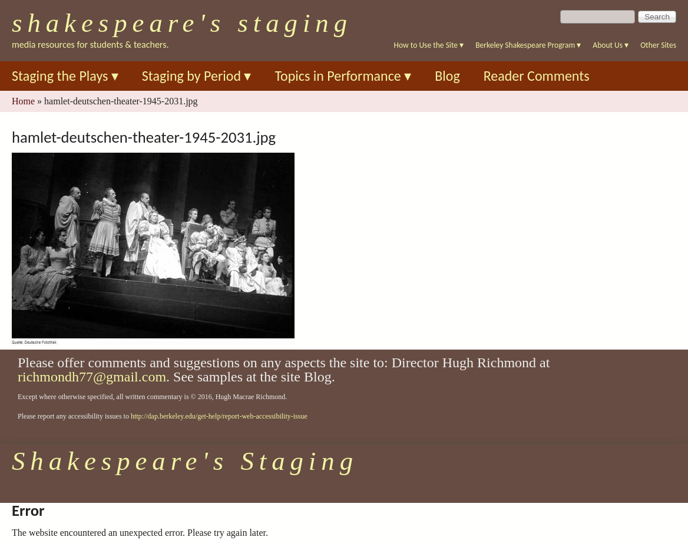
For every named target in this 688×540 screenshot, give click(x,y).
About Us (611, 45)
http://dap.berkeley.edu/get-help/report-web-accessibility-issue (219, 416)
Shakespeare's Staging (182, 23)
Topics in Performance (342, 75)
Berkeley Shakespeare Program (528, 45)
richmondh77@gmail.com (92, 376)
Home (23, 101)
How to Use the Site (429, 45)
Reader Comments (537, 75)
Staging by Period (197, 75)
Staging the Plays (65, 75)
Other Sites (658, 45)
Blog (447, 75)
